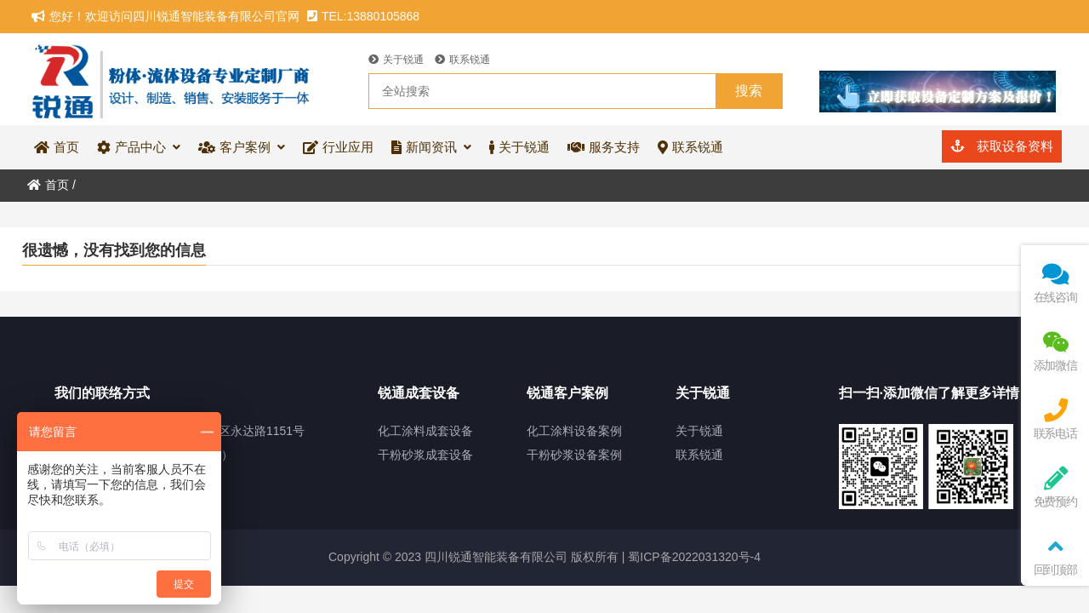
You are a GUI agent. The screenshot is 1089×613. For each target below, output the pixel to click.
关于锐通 (396, 60)
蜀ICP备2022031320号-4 (692, 557)
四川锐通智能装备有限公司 (172, 79)
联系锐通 (462, 60)
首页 (48, 185)
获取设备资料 (1001, 146)
